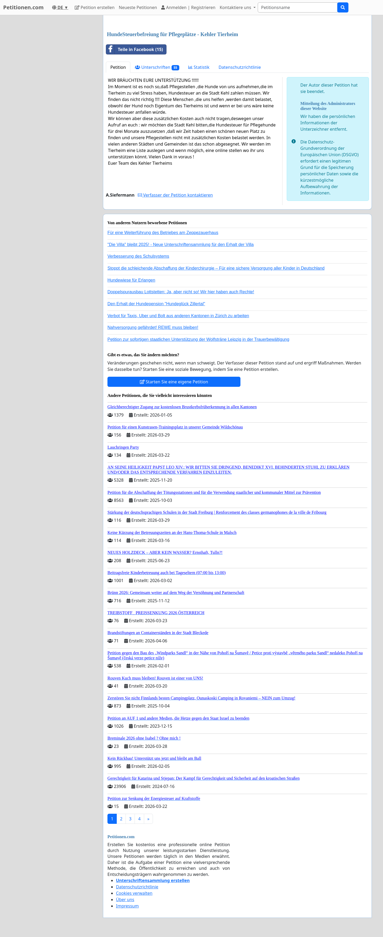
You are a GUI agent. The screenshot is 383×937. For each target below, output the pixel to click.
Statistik (199, 67)
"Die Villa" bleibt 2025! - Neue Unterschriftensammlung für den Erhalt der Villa (180, 244)
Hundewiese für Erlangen (131, 280)
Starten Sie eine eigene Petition (174, 382)
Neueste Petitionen (138, 7)
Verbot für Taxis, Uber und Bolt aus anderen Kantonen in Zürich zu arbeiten (178, 315)
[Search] (298, 7)
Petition (118, 67)
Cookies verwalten (134, 893)
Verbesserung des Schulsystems (138, 256)
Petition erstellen (95, 7)
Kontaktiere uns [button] (236, 7)
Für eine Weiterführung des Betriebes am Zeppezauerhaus (162, 232)
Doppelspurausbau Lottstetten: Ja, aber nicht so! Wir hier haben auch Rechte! (180, 292)
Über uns (125, 899)
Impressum (127, 906)
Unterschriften (157, 67)
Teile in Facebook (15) (134, 49)
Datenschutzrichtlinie (240, 67)
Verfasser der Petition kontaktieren (175, 195)
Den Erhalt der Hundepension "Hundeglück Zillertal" (156, 304)
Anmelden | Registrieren (188, 7)
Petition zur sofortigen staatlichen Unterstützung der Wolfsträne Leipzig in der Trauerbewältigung (198, 339)
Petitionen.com (23, 7)
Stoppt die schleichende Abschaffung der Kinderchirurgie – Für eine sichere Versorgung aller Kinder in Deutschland (215, 268)
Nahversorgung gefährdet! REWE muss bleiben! (152, 327)
